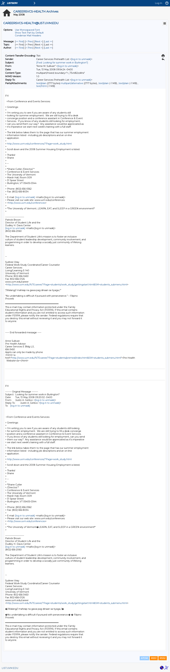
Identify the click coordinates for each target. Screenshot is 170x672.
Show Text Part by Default (29, 32)
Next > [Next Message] (38, 41)
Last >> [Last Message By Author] (48, 47)
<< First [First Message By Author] (20, 47)
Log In (158, 3)
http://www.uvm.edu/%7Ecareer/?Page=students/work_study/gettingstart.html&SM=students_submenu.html (66, 284)
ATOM (144, 658)
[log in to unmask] (81, 59)
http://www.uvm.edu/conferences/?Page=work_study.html (39, 143)
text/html (41, 86)
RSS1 (154, 658)
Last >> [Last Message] (48, 41)
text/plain (41, 83)
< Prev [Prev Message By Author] (29, 47)
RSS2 (162, 658)
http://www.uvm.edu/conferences (26, 202)
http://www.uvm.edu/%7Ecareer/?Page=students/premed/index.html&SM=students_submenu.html (66, 357)
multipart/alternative (72, 83)
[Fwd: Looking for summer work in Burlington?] (62, 62)
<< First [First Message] (20, 41)
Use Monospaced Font (27, 29)
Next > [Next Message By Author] (38, 47)
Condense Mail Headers (28, 35)
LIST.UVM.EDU (10, 668)
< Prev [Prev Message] (29, 41)
